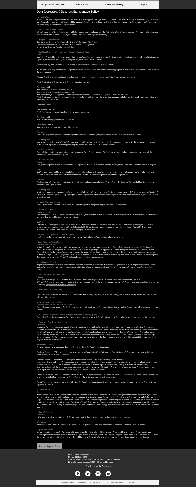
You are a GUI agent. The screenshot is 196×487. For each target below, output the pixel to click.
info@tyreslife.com (82, 454)
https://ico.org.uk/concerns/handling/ (61, 284)
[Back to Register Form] (49, 446)
